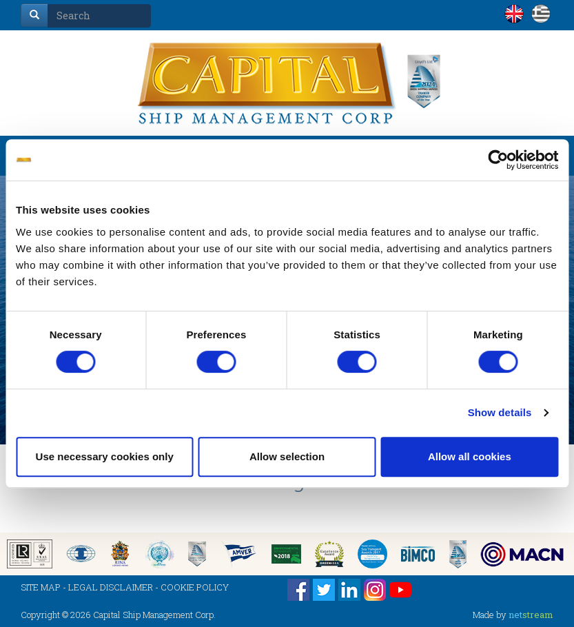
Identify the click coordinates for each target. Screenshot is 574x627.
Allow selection (287, 456)
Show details (500, 412)
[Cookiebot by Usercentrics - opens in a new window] (498, 160)
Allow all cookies (469, 456)
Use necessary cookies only (105, 456)
